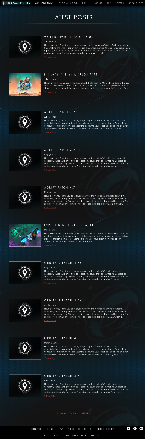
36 (81, 413)
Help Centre (85, 429)
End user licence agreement (83, 436)
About (49, 429)
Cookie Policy (105, 429)
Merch (120, 3)
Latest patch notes (44, 3)
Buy (84, 3)
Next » (86, 413)
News (110, 3)
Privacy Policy (53, 436)
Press (71, 429)
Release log (97, 3)
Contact (36, 429)
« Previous (61, 413)
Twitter (128, 428)
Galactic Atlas (135, 3)
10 (77, 413)
